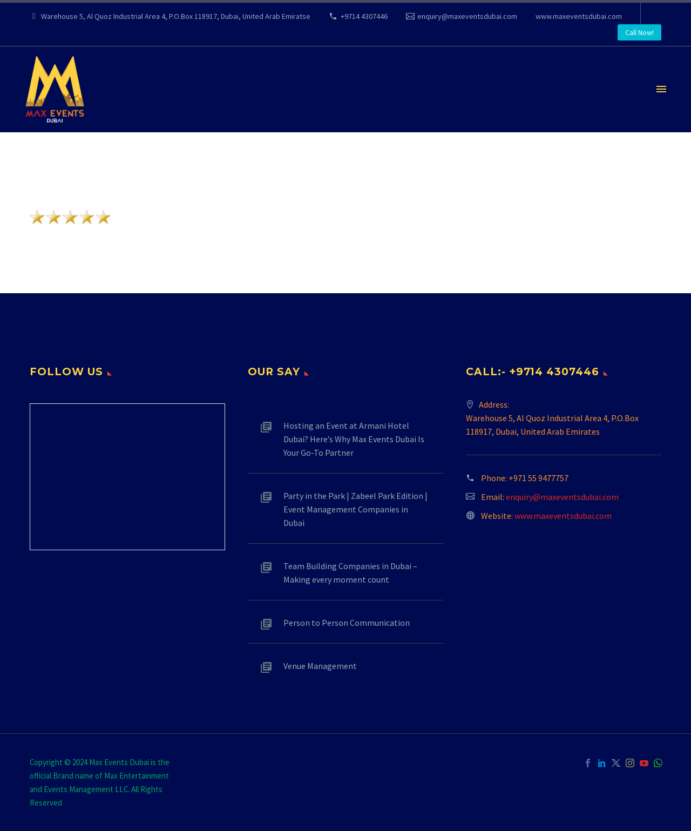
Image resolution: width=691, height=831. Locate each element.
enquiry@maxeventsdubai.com (467, 16)
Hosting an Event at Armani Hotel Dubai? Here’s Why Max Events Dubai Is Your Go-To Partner (353, 439)
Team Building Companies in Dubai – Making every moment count (350, 572)
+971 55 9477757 (538, 477)
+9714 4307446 (364, 16)
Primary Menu (661, 89)
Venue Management (320, 665)
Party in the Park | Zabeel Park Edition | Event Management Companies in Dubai (355, 509)
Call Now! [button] (639, 32)
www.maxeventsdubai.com (579, 16)
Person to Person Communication (346, 622)
